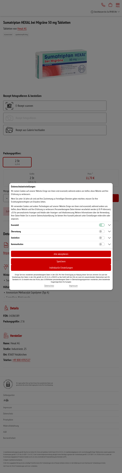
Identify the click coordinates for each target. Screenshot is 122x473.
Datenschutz (49, 285)
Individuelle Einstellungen (61, 267)
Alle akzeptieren (61, 254)
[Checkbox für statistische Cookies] (102, 238)
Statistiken (15, 237)
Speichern (61, 261)
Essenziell (15, 225)
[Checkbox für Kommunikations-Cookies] (102, 244)
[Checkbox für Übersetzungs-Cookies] (102, 231)
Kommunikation (17, 244)
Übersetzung (16, 231)
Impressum (73, 285)
